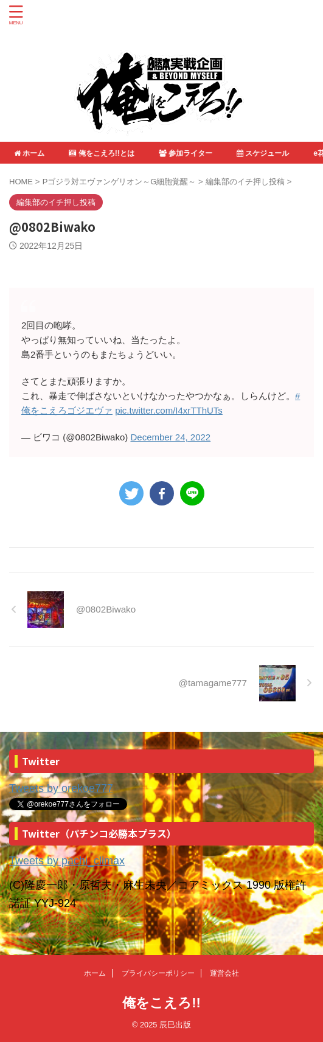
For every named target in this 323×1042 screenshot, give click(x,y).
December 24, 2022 (170, 437)
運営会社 (224, 973)
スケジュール (263, 153)
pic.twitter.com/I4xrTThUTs (169, 410)
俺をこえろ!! (161, 1002)
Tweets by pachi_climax (67, 861)
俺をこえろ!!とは (101, 153)
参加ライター (186, 153)
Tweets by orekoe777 (61, 788)
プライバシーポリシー (158, 973)
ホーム (30, 153)
